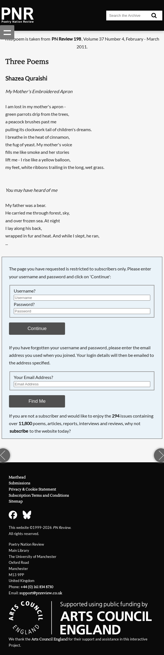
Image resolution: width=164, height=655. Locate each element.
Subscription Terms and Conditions (39, 495)
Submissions (19, 483)
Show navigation (7, 32)
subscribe (19, 431)
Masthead (17, 477)
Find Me (37, 401)
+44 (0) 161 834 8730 (36, 587)
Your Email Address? (33, 377)
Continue (37, 328)
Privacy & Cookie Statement (32, 489)
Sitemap (16, 501)
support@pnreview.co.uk (40, 593)
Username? (24, 291)
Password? (24, 304)
